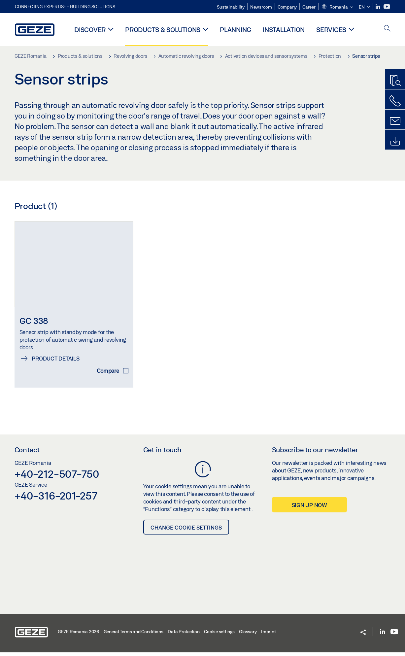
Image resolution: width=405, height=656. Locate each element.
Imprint (268, 635)
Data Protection (183, 635)
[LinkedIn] (378, 7)
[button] (337, 7)
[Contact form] (395, 121)
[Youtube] (387, 7)
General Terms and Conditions (133, 635)
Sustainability (231, 7)
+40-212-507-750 (57, 477)
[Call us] (395, 101)
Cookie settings (219, 635)
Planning (235, 29)
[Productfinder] (395, 80)
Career (309, 7)
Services (331, 29)
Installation (284, 29)
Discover (90, 29)
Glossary (247, 635)
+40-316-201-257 (56, 499)
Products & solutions (162, 29)
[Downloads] (395, 141)
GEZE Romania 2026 (78, 635)
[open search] (387, 28)
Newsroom (261, 7)
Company (287, 7)
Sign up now (309, 508)
